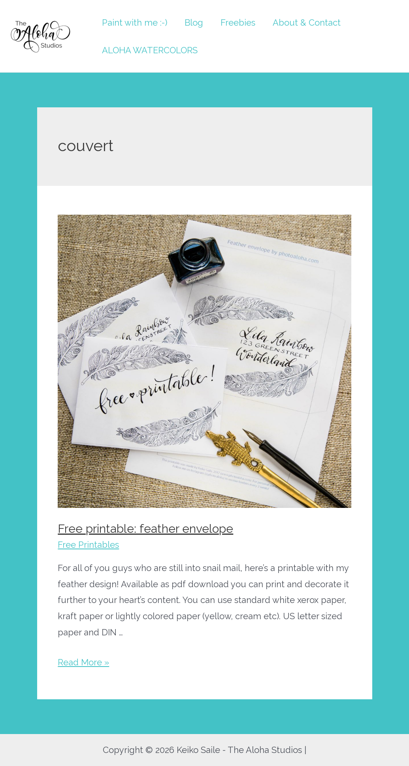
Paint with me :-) (134, 22)
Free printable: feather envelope (145, 529)
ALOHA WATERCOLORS (150, 50)
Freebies (238, 22)
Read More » (83, 662)
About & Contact (307, 22)
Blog (194, 22)
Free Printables (88, 544)
